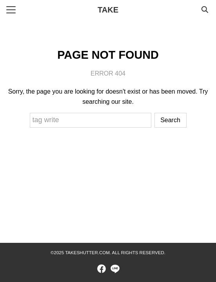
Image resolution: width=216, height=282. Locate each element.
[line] (115, 269)
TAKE (108, 9)
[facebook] (101, 269)
